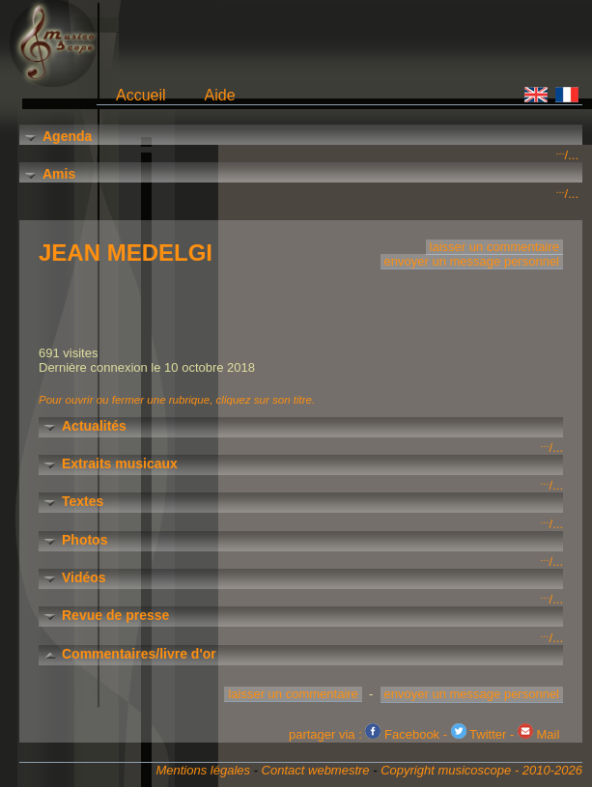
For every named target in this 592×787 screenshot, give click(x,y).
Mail (538, 734)
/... (567, 155)
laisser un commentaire (494, 246)
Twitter (479, 734)
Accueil (141, 95)
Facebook (402, 734)
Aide (220, 95)
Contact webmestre (316, 770)
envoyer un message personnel (471, 261)
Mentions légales (202, 770)
